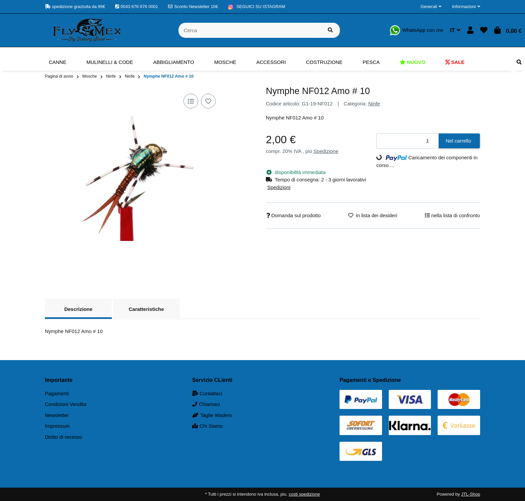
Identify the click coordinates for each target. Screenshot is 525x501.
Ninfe (374, 103)
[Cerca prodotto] (330, 30)
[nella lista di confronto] (190, 101)
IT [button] (455, 30)
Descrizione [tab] (78, 309)
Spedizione (325, 151)
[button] (431, 6)
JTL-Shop (470, 494)
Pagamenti (57, 393)
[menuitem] (58, 62)
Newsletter (57, 415)
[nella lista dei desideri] (208, 101)
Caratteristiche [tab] (146, 309)
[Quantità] (408, 141)
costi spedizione (304, 494)
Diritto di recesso (63, 437)
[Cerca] (249, 30)
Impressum (57, 426)
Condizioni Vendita (65, 404)
